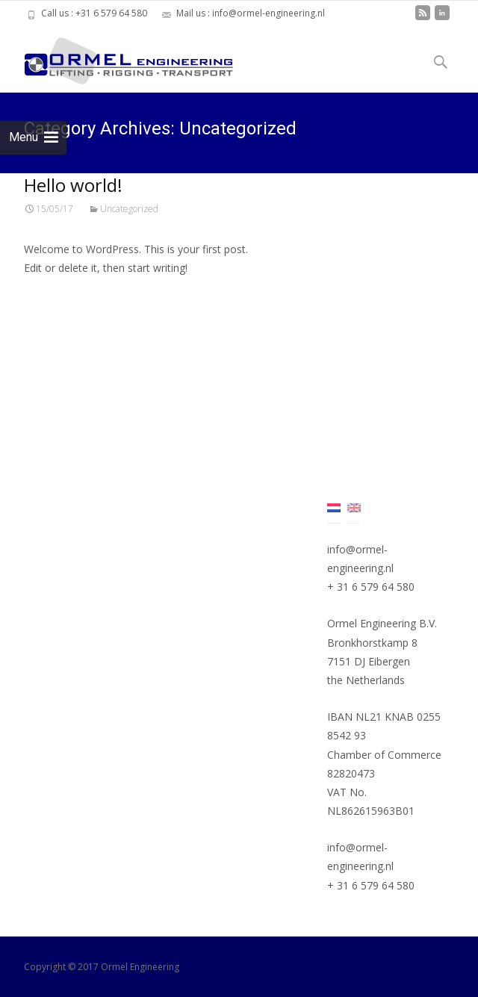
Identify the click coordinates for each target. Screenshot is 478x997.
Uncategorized (129, 208)
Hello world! (73, 185)
